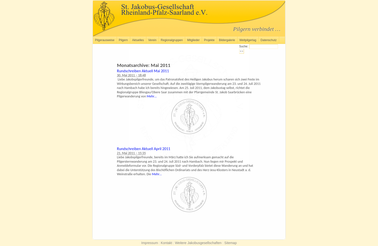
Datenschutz (269, 40)
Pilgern (123, 40)
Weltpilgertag (247, 40)
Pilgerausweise (105, 40)
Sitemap (230, 243)
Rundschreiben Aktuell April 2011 (143, 148)
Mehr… (152, 96)
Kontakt (166, 243)
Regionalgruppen (172, 40)
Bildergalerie (227, 40)
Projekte (209, 40)
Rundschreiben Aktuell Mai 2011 (143, 70)
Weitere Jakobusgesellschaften (198, 243)
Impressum (149, 243)
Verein (152, 40)
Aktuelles (138, 40)
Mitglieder (193, 40)
